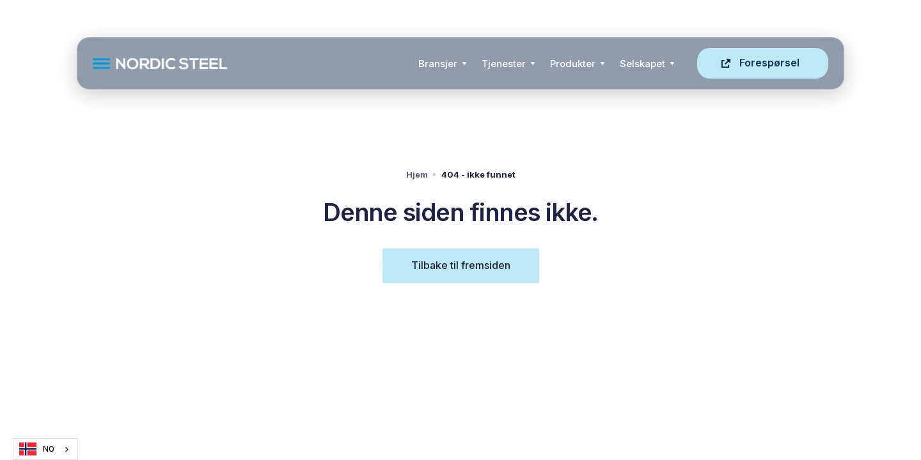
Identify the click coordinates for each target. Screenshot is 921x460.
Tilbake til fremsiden (460, 265)
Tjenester (504, 63)
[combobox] (45, 449)
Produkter (572, 63)
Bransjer (437, 63)
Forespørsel (769, 62)
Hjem (417, 174)
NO (36, 448)
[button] (442, 63)
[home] (252, 63)
